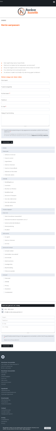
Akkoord (47, 428)
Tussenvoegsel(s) (6, 87)
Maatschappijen (5, 376)
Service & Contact (6, 382)
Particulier (4, 372)
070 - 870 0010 (9, 309)
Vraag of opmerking (7, 113)
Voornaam (4, 80)
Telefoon (4, 100)
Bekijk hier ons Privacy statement (40, 135)
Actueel (3, 384)
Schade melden (5, 412)
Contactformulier (6, 410)
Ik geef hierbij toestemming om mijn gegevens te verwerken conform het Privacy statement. (26, 131)
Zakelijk (3, 374)
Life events (4, 380)
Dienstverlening (5, 400)
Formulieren (4, 402)
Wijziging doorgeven (7, 413)
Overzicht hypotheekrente (8, 392)
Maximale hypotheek (7, 394)
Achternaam (5, 93)
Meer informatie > (27, 429)
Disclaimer (4, 421)
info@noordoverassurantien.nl (13, 312)
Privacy (3, 423)
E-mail (3, 106)
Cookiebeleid (5, 419)
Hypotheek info (5, 390)
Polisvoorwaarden (6, 403)
